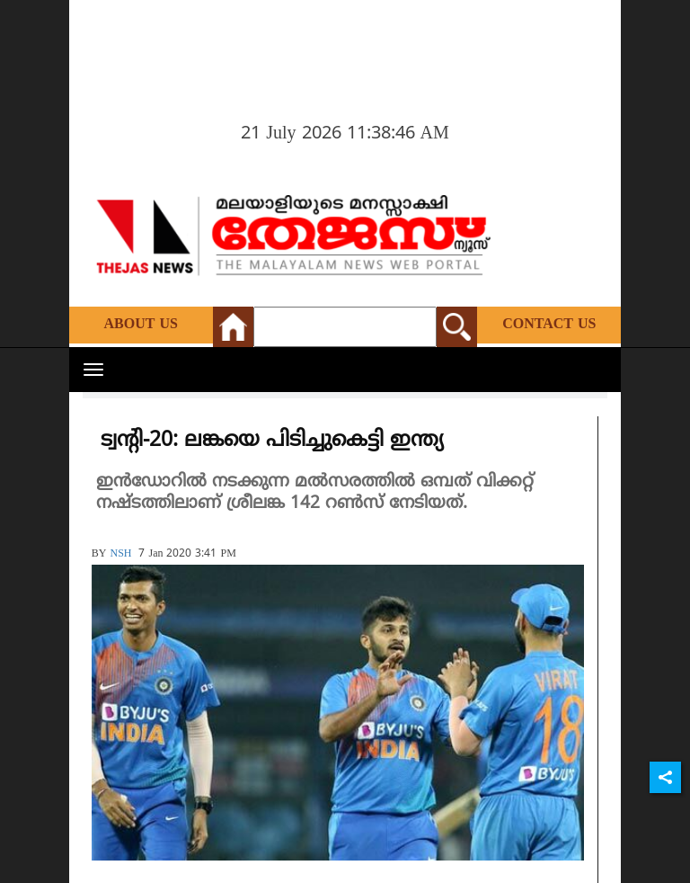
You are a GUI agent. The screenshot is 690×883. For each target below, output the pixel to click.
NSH (120, 554)
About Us (141, 325)
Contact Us (549, 325)
